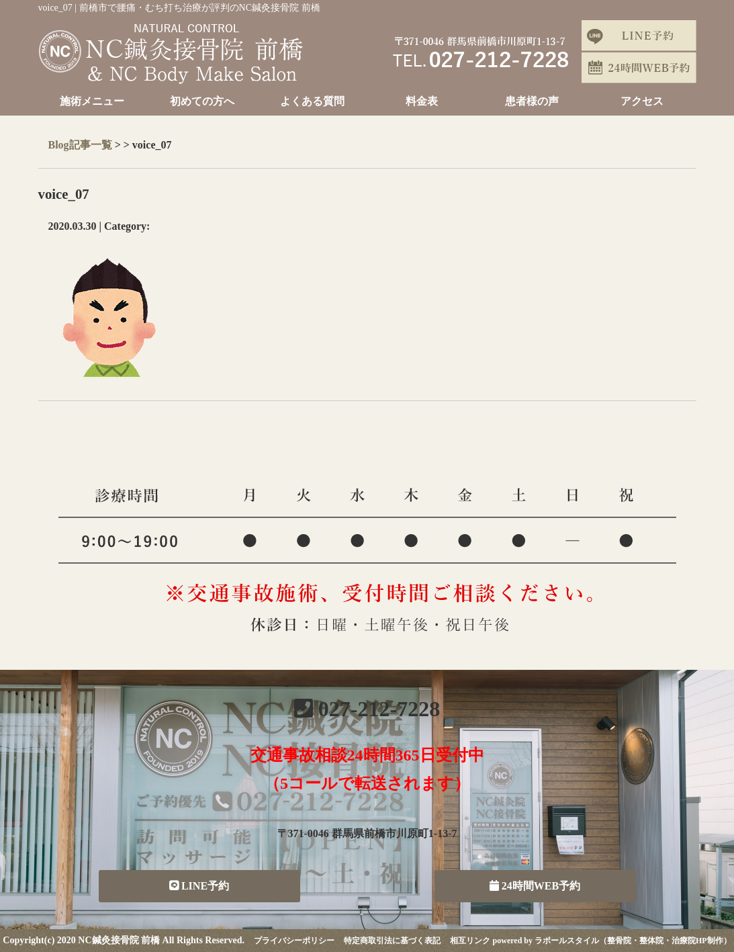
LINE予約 (199, 886)
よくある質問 (312, 101)
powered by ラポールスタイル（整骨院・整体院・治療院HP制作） (612, 940)
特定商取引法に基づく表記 (392, 940)
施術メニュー (92, 101)
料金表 (422, 101)
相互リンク (470, 940)
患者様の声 (532, 101)
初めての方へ (202, 101)
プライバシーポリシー (294, 940)
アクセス (642, 101)
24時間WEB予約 (535, 886)
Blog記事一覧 (80, 144)
